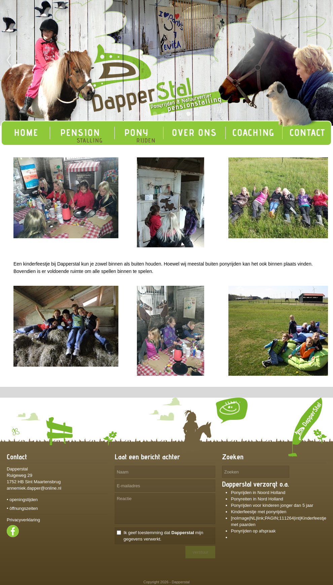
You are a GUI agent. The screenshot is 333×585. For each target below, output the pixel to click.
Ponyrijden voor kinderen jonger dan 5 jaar (272, 505)
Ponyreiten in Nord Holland (257, 498)
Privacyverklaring (23, 519)
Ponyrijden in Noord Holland (258, 492)
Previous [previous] (8, 60)
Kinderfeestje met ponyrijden (258, 511)
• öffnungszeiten (22, 508)
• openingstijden (22, 499)
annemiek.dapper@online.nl (34, 488)
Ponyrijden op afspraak (254, 530)
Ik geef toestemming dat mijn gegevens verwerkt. (163, 536)
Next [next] (324, 60)
